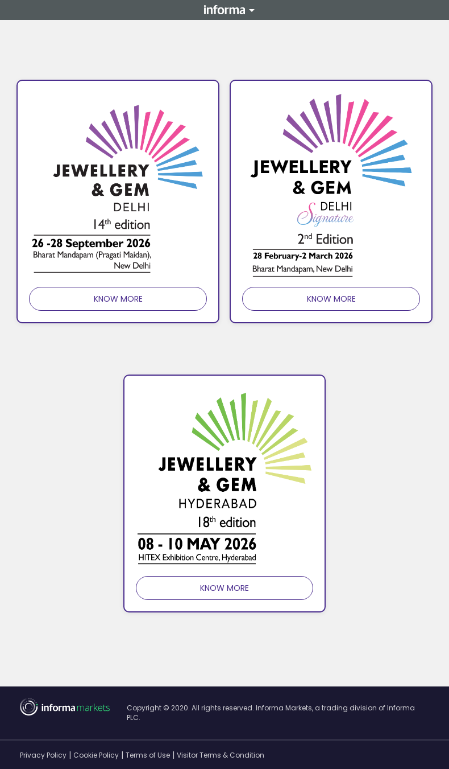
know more (118, 299)
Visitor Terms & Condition (220, 755)
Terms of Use (148, 755)
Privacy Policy (43, 755)
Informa (224, 10)
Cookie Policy (96, 755)
